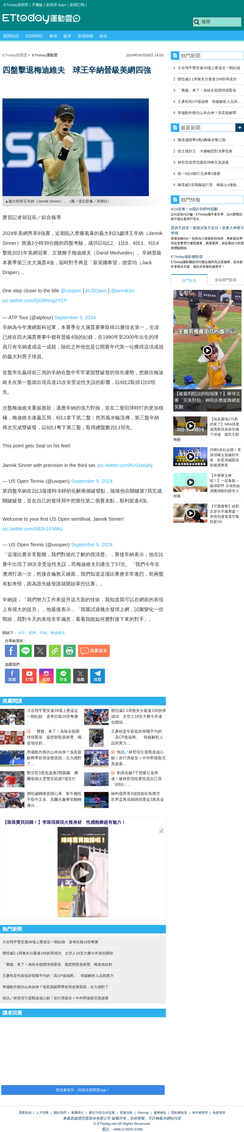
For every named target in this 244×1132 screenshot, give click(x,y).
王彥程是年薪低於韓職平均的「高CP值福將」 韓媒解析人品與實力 (137, 737)
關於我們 (60, 1112)
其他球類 (85, 36)
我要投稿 (25, 1112)
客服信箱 (126, 1112)
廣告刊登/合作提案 (102, 1112)
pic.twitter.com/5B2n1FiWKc (32, 528)
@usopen (71, 290)
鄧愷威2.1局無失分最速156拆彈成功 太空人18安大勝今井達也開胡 (138, 716)
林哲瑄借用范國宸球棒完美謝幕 (203, 162)
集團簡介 (77, 1112)
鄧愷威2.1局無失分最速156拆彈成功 (207, 79)
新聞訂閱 (77, 5)
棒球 (53, 36)
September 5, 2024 (75, 317)
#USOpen (96, 290)
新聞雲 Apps (56, 5)
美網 (32, 633)
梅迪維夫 (58, 633)
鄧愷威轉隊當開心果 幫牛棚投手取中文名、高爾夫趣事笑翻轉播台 (54, 799)
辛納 (43, 633)
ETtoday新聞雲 (16, 5)
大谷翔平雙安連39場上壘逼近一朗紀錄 (209, 68)
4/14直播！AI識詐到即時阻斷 (194, 209)
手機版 (37, 5)
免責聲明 (219, 1112)
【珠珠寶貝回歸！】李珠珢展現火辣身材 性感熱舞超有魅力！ (64, 822)
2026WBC (34, 36)
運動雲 (45, 18)
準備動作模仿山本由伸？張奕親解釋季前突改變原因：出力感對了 (54, 758)
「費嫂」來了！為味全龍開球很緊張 (207, 90)
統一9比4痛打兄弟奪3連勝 (199, 173)
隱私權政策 (179, 1112)
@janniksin (123, 290)
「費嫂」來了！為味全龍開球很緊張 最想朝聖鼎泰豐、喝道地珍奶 (54, 737)
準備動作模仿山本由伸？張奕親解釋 (207, 113)
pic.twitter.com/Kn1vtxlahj (125, 465)
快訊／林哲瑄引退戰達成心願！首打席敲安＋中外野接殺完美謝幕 (138, 758)
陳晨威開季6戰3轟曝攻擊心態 (202, 140)
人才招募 (42, 1112)
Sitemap (143, 1112)
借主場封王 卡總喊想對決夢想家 (205, 151)
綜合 (103, 36)
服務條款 (160, 1112)
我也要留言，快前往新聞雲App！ (83, 1090)
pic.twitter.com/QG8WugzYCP (34, 300)
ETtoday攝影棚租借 (187, 256)
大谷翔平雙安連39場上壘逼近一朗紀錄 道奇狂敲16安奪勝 (50, 942)
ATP (21, 633)
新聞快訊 (11, 36)
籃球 (67, 36)
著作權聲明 (200, 1112)
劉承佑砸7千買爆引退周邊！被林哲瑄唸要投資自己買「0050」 (136, 779)
